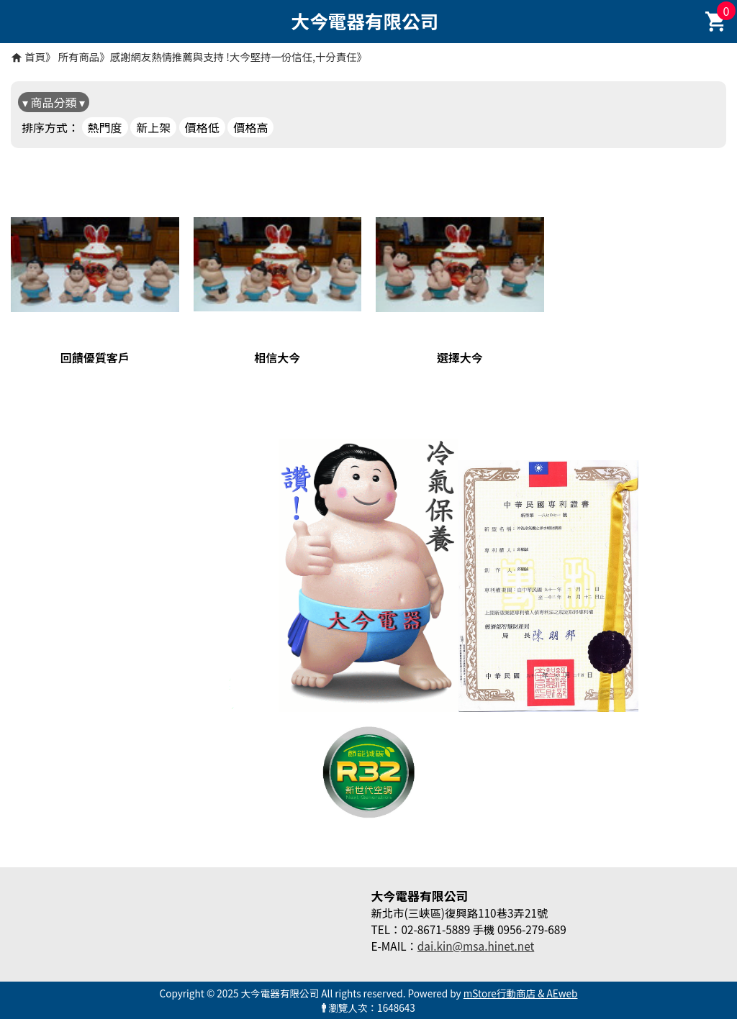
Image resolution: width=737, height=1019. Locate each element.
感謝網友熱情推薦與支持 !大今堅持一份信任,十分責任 (233, 56)
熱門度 (105, 127)
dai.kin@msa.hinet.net (475, 946)
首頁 (34, 56)
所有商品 (79, 56)
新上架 (153, 127)
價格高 (250, 127)
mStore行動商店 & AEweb (521, 993)
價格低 (202, 127)
